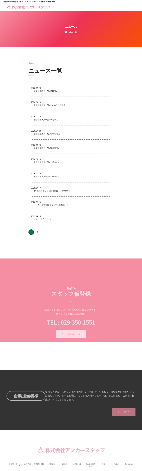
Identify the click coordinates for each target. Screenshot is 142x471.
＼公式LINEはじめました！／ (46, 245)
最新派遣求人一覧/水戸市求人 (47, 202)
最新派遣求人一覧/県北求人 (46, 145)
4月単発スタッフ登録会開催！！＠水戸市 (52, 217)
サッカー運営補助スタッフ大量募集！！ (51, 231)
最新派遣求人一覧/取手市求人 (47, 160)
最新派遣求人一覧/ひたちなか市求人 (50, 131)
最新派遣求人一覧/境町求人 (46, 117)
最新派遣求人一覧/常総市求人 (47, 174)
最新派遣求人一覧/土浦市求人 (47, 188)
